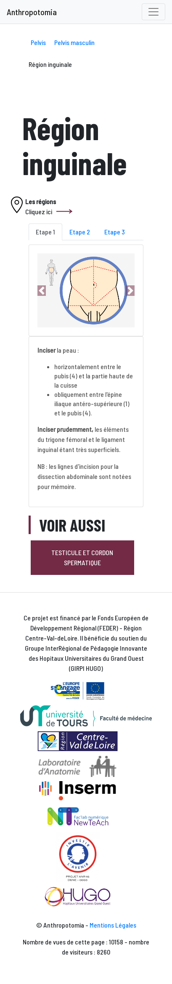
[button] (41, 290)
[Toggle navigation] (153, 11)
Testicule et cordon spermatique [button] (82, 557)
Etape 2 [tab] (79, 232)
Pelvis (38, 42)
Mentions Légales (113, 925)
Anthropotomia (32, 12)
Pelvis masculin (74, 42)
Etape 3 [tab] (114, 232)
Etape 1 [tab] (45, 232)
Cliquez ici (38, 211)
